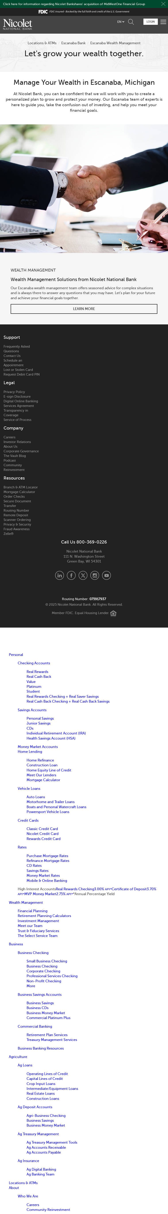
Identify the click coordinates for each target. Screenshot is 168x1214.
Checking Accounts (34, 663)
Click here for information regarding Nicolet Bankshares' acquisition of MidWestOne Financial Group (74, 4)
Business (16, 944)
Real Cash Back (39, 677)
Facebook (71, 575)
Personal (16, 655)
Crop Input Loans (41, 1084)
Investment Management (38, 921)
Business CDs (37, 1008)
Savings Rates (37, 871)
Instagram (94, 575)
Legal (9, 382)
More (31, 986)
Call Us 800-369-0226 (84, 542)
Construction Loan (42, 765)
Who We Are (28, 1196)
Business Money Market (46, 1013)
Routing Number (16, 510)
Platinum (34, 687)
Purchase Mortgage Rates (47, 856)
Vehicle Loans (29, 789)
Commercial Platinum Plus (48, 1018)
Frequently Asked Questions (17, 349)
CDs (30, 728)
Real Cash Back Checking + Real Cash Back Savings (68, 701)
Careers (9, 437)
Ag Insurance (28, 1161)
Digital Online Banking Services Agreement (21, 403)
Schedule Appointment (138, 21)
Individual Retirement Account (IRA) (56, 733)
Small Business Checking (47, 961)
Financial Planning (32, 911)
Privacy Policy (14, 392)
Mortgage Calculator (19, 492)
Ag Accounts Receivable (46, 1148)
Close (163, 4)
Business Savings (40, 1003)
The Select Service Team (38, 936)
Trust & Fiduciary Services (38, 931)
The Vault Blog (15, 456)
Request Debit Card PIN (22, 374)
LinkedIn (59, 575)
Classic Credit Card (42, 829)
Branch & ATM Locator (21, 487)
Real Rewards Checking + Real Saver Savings (63, 697)
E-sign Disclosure (17, 396)
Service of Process (17, 420)
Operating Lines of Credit (47, 1074)
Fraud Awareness (17, 529)
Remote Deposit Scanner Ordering (17, 517)
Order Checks (14, 496)
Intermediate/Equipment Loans (52, 1089)
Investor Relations (17, 442)
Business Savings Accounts (40, 995)
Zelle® (9, 534)
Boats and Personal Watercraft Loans (56, 807)
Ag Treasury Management (38, 1134)
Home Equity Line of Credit (49, 770)
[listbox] (120, 22)
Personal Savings (40, 719)
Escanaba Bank (73, 43)
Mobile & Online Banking (47, 881)
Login (151, 21)
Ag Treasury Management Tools (52, 1143)
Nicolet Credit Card (43, 834)
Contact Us (12, 356)
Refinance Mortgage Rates (48, 861)
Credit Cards (28, 821)
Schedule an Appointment (13, 363)
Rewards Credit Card (44, 839)
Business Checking (33, 953)
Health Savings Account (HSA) (51, 738)
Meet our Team (30, 926)
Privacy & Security (17, 524)
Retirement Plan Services (47, 1035)
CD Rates (34, 866)
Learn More (84, 309)
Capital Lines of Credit (45, 1079)
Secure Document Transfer (17, 503)
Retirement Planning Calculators (44, 916)
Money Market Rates (43, 876)
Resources (14, 478)
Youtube (106, 575)
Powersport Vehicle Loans (48, 812)
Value (31, 682)
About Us (10, 446)
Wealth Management (26, 903)
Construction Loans (43, 1099)
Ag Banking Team (40, 1174)
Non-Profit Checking (44, 981)
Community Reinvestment (14, 467)
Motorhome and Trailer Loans (51, 802)
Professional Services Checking (52, 976)
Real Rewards (37, 672)
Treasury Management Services (52, 1040)
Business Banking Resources (41, 1048)
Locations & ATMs (42, 43)
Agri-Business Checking (46, 1116)
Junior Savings (38, 723)
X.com (83, 575)
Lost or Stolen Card (18, 370)
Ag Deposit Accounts (35, 1107)
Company (13, 428)
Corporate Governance (21, 451)
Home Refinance (40, 760)
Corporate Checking (43, 971)
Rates (22, 847)
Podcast (10, 460)
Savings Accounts (32, 710)
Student (33, 692)
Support (12, 337)
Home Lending (30, 752)
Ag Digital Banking (41, 1170)
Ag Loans (25, 1065)
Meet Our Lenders (41, 775)
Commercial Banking (35, 1027)
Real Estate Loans (41, 1094)
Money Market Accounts (38, 747)
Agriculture (18, 1057)
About (14, 1188)
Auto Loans (36, 797)
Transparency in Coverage (16, 413)
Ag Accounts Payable (44, 1152)
